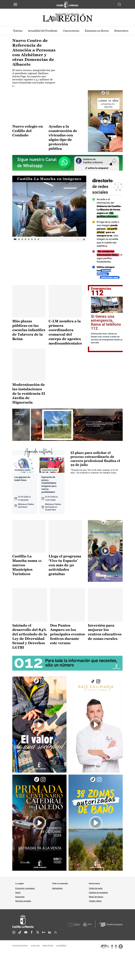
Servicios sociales (23, 903)
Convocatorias (75, 30)
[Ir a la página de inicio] (67, 4)
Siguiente (83, 239)
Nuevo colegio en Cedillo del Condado (27, 130)
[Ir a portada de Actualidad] (67, 18)
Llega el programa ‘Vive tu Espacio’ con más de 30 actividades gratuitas (65, 567)
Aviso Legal (35, 948)
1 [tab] (15, 239)
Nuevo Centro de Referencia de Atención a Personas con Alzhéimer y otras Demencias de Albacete (34, 52)
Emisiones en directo (102, 30)
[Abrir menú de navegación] (15, 4)
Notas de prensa (96, 899)
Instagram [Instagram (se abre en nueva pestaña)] (14, 934)
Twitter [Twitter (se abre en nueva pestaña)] (38, 934)
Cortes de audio (96, 891)
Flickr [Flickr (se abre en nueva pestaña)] (44, 934)
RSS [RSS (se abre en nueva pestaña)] (56, 934)
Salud (17, 895)
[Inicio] (40, 923)
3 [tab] (22, 239)
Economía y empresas (25, 891)
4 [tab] (25, 239)
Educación (19, 899)
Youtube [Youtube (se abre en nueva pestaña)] (26, 934)
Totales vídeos (95, 903)
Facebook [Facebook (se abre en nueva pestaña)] (32, 934)
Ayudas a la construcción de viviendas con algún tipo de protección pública (63, 137)
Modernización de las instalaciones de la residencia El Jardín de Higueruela (28, 396)
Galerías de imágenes (98, 895)
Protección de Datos (20, 948)
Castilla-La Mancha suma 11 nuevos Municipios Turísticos (27, 567)
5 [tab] (28, 239)
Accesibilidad (61, 948)
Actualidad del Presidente (44, 30)
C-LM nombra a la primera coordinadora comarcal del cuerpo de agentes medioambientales (65, 336)
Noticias (18, 30)
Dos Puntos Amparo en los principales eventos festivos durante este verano (67, 637)
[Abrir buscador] (119, 4)
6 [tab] (31, 239)
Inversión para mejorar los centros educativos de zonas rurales (104, 634)
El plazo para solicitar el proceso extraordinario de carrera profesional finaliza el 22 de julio (95, 462)
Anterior (78, 239)
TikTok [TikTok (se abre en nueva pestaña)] (20, 934)
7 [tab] (35, 239)
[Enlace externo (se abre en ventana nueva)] (105, 121)
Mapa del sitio (48, 948)
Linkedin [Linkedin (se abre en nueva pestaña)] (50, 934)
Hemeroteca (57, 891)
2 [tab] (19, 239)
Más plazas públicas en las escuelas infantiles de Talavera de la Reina (28, 333)
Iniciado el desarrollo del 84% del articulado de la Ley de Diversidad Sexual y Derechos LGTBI (29, 639)
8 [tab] (38, 239)
